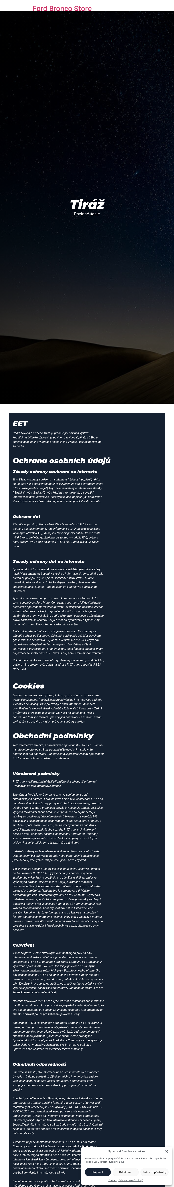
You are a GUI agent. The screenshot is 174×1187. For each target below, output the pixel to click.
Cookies (112, 1180)
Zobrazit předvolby (155, 1172)
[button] (167, 1151)
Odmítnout (126, 1172)
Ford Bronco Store (62, 8)
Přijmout (97, 1172)
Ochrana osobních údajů (130, 1180)
